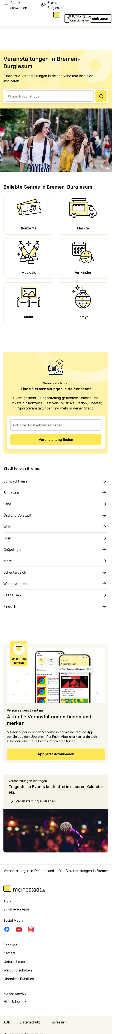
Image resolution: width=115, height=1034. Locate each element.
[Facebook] (6, 929)
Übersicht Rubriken (18, 979)
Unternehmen (14, 961)
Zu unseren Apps (16, 909)
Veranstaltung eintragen (32, 801)
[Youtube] (18, 929)
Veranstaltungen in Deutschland (29, 871)
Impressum (58, 1022)
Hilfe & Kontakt (15, 1001)
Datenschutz (30, 1022)
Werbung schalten (17, 970)
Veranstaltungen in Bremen (83, 870)
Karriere (9, 953)
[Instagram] (31, 929)
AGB (6, 1022)
